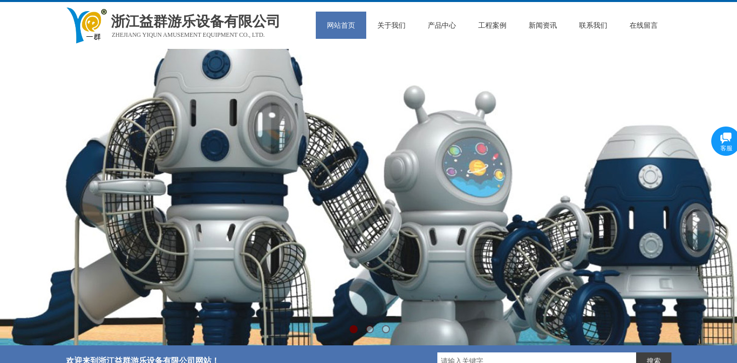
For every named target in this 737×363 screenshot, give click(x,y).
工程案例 (492, 25)
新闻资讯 (543, 25)
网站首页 (341, 25)
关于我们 (391, 25)
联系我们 (593, 25)
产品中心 (442, 25)
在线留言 (644, 25)
